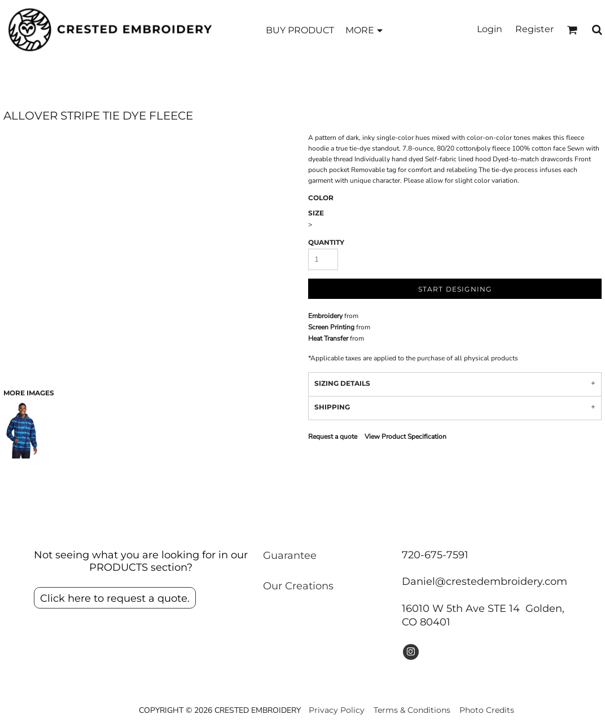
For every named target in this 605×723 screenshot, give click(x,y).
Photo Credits (486, 710)
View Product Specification (405, 436)
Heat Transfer (328, 338)
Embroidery (325, 315)
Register (534, 29)
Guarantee (290, 555)
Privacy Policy (337, 710)
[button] (572, 29)
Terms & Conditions (412, 710)
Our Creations (298, 586)
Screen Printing (331, 327)
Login (489, 29)
